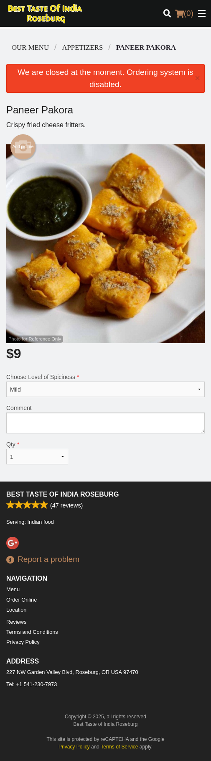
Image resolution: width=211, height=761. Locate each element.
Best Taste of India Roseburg (62, 494)
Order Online (21, 600)
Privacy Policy (23, 642)
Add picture (23, 146)
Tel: (31, 684)
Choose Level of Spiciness (105, 385)
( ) (184, 13)
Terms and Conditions (32, 632)
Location (16, 610)
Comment (105, 419)
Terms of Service (119, 747)
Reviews (16, 622)
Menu (13, 589)
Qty (37, 452)
